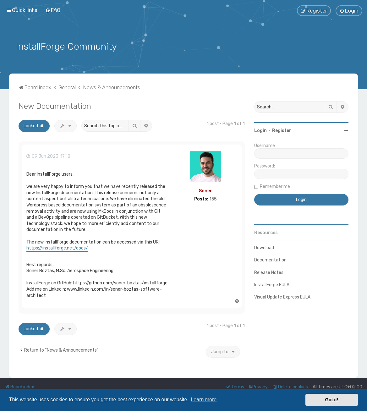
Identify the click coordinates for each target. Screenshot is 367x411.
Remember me (275, 186)
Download (264, 247)
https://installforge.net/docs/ (57, 247)
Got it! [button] (331, 399)
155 (212, 198)
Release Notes (268, 271)
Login (260, 130)
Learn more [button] (203, 399)
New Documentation (55, 105)
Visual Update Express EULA (282, 296)
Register (281, 130)
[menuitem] (53, 10)
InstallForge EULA (271, 284)
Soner (205, 190)
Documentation (270, 259)
